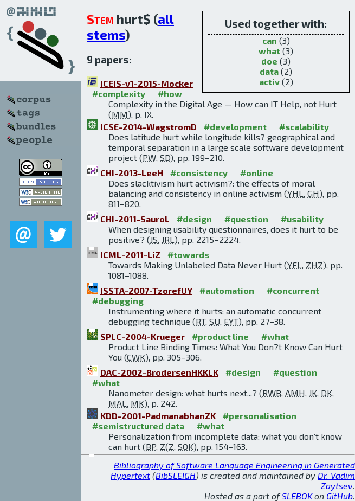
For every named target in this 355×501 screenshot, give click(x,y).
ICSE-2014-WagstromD (148, 126)
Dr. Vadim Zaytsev (336, 480)
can (269, 40)
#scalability (304, 126)
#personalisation (259, 415)
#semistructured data (138, 426)
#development (235, 126)
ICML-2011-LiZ (130, 254)
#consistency (199, 173)
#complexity (118, 93)
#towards (188, 254)
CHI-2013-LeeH (131, 173)
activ (269, 81)
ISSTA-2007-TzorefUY (146, 290)
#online (256, 173)
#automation (226, 290)
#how (170, 93)
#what (275, 336)
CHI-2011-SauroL (135, 219)
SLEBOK (297, 496)
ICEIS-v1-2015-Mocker (146, 83)
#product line (220, 336)
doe (269, 61)
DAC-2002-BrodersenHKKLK (159, 372)
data (269, 71)
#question (246, 219)
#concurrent (293, 290)
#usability (302, 219)
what (269, 51)
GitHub (339, 496)
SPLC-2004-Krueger (142, 336)
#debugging (118, 301)
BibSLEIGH (176, 475)
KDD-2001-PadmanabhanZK (158, 415)
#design (194, 219)
